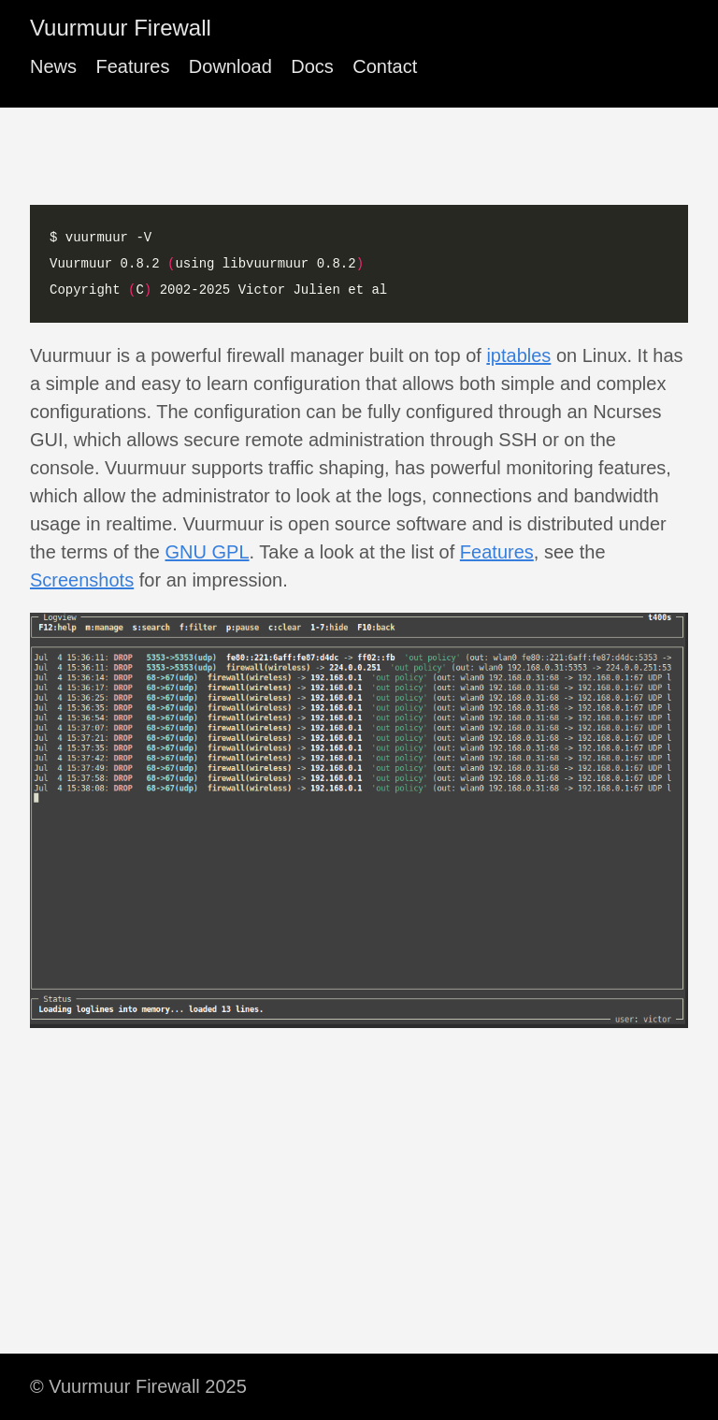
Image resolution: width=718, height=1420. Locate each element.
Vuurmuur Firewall (120, 27)
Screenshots (82, 580)
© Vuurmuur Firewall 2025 (138, 1386)
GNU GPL (207, 552)
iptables (518, 355)
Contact (384, 66)
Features (132, 66)
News (53, 66)
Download (230, 66)
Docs (312, 66)
